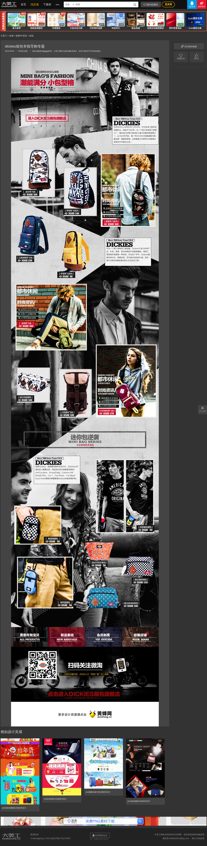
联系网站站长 (100, 835)
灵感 (11, 36)
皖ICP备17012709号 (61, 838)
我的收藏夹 (150, 4)
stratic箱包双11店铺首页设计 (55, 799)
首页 (23, 4)
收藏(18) (181, 56)
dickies (46, 51)
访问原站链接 (189, 46)
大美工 (10, 4)
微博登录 (202, 4)
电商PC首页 (21, 36)
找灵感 (35, 4)
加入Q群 (202, 409)
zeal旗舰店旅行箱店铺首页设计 (98, 792)
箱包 (31, 36)
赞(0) (197, 56)
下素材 (47, 4)
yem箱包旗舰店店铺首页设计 (139, 801)
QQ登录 (192, 4)
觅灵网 (168, 4)
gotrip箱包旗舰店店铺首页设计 (14, 808)
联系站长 (34, 834)
